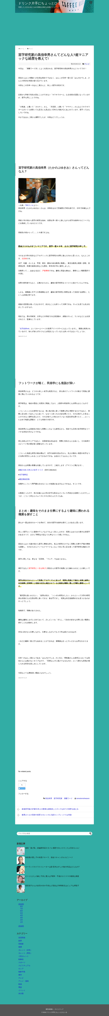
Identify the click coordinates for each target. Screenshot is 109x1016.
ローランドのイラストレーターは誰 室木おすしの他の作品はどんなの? (52, 867)
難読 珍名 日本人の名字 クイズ (31, 470)
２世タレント (23, 956)
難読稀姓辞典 (24, 479)
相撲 (20, 947)
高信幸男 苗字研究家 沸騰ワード (58, 798)
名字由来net (24, 328)
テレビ (87, 64)
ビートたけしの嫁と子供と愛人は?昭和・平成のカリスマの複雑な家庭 (52, 876)
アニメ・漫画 (23, 981)
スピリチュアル (24, 965)
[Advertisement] (54, 29)
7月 (21, 909)
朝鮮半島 (21, 972)
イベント (21, 990)
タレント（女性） (25, 950)
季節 (20, 987)
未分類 (21, 993)
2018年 (21, 926)
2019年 (21, 904)
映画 (20, 984)
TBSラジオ (29, 205)
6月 (21, 911)
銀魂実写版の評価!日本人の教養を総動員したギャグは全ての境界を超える (47, 809)
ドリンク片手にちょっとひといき (43, 3)
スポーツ (21, 962)
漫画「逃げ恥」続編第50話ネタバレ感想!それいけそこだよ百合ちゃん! (52, 848)
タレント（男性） (25, 953)
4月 (21, 915)
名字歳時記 (23, 475)
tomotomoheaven (83, 798)
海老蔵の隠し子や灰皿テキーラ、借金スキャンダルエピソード (49, 857)
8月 (21, 906)
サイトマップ (59, 1009)
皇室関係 (21, 938)
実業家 (21, 944)
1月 (21, 922)
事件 (20, 975)
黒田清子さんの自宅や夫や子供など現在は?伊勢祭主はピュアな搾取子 (52, 886)
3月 (21, 918)
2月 (21, 920)
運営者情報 (49, 1009)
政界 (20, 941)
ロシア (21, 969)
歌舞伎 (21, 959)
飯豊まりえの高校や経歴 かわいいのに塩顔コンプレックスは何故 (44, 815)
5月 (21, 913)
